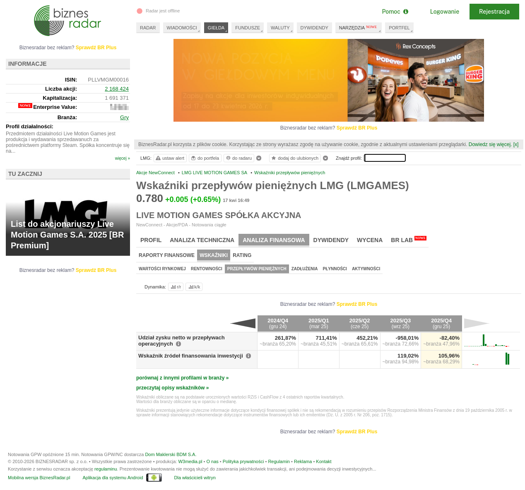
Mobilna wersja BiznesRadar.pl (39, 477)
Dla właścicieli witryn (195, 477)
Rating (242, 255)
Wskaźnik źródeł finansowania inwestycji (190, 356)
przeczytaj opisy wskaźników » (172, 388)
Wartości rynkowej (162, 269)
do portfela (204, 158)
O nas (212, 461)
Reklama (303, 461)
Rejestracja (494, 11)
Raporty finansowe (167, 255)
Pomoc (395, 11)
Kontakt (323, 461)
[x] (516, 144)
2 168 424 (117, 89)
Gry (124, 117)
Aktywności (366, 269)
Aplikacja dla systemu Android (112, 477)
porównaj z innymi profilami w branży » (182, 378)
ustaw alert (169, 158)
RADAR (148, 27)
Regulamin (279, 461)
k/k (193, 286)
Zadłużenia (304, 269)
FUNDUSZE (247, 27)
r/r (175, 286)
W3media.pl (190, 461)
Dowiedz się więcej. (490, 144)
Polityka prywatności (243, 461)
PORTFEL (399, 27)
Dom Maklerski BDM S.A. (170, 454)
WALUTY (280, 27)
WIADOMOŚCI (182, 27)
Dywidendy (331, 240)
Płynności (335, 269)
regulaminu (105, 468)
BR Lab (408, 239)
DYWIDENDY (314, 27)
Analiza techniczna (202, 240)
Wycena (370, 240)
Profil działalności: (29, 126)
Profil (150, 240)
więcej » (122, 158)
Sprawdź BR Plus (357, 128)
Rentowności (206, 269)
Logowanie (444, 11)
